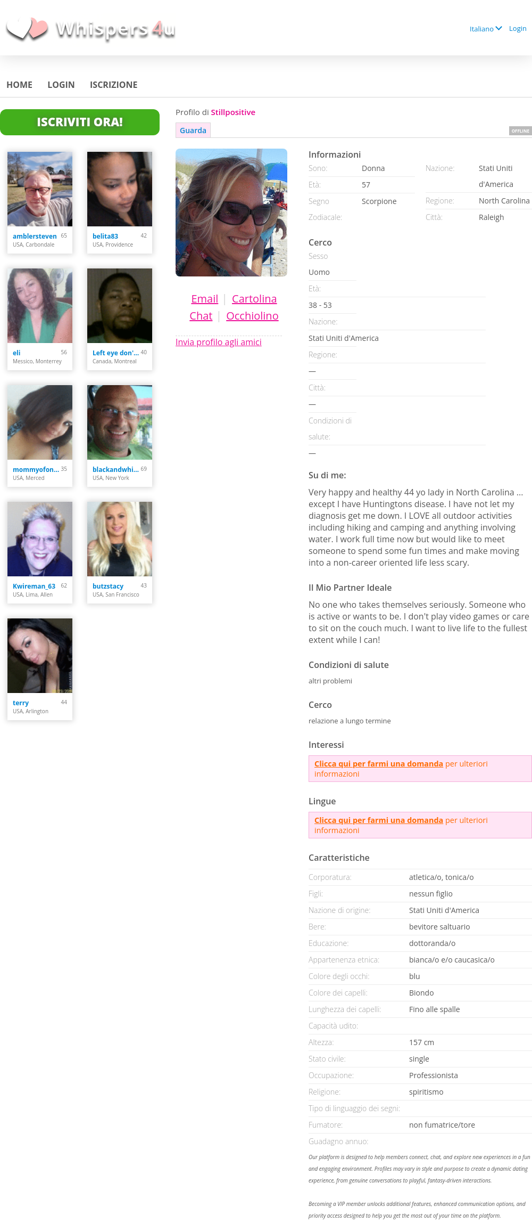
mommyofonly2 (37, 469)
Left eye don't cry (117, 352)
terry (21, 702)
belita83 (105, 236)
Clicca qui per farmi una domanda (378, 764)
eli (16, 352)
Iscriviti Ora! (79, 121)
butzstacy (108, 586)
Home (19, 85)
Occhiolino (252, 315)
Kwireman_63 (34, 586)
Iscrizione (113, 85)
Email (204, 298)
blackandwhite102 (117, 469)
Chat (200, 315)
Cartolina (254, 298)
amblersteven (35, 236)
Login (518, 28)
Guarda (193, 130)
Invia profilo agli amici (219, 342)
